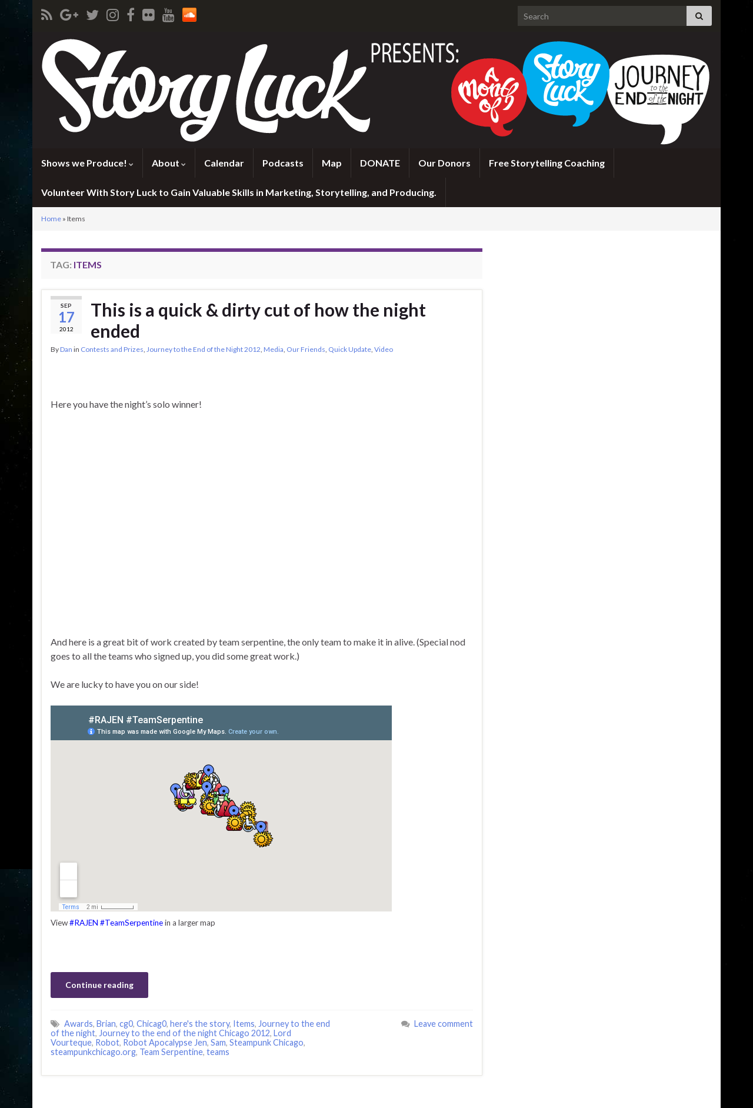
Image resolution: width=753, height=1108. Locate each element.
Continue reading (99, 985)
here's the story (199, 1024)
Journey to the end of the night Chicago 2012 (184, 1033)
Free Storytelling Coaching (547, 162)
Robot (107, 1042)
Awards (78, 1024)
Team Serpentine (171, 1052)
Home (51, 218)
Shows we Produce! (87, 162)
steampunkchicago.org (93, 1052)
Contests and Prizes (112, 349)
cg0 (126, 1024)
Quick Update (349, 349)
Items (244, 1024)
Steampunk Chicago (266, 1042)
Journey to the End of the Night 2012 (203, 349)
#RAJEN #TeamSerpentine (116, 922)
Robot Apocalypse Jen (165, 1042)
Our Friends (305, 349)
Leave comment (443, 1024)
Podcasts (283, 162)
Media (274, 349)
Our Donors (444, 162)
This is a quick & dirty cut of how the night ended (258, 320)
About (169, 162)
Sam (218, 1042)
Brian (106, 1024)
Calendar (224, 162)
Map (332, 162)
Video (383, 349)
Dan (66, 349)
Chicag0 (151, 1024)
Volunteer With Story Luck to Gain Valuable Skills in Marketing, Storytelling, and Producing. (239, 192)
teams (217, 1052)
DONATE (380, 162)
